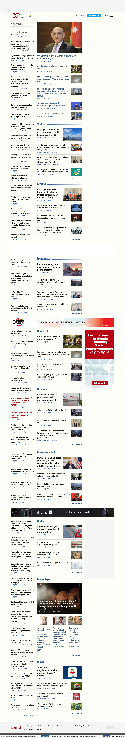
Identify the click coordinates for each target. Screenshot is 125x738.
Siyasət (41, 183)
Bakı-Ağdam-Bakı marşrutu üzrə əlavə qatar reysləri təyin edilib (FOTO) (88, 736)
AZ (82, 15)
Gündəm (42, 389)
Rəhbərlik (55, 726)
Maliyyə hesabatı (43, 726)
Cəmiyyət (42, 331)
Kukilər (39, 729)
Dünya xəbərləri (46, 452)
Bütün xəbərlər (75, 179)
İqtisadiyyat (44, 258)
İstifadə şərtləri (93, 726)
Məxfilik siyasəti (28, 729)
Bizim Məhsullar (66, 726)
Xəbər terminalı (94, 16)
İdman (41, 662)
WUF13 (41, 124)
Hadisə (41, 521)
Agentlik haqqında (29, 726)
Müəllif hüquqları (79, 726)
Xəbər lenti (17, 23)
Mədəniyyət (44, 579)
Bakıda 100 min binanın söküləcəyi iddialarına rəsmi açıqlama (30, 736)
